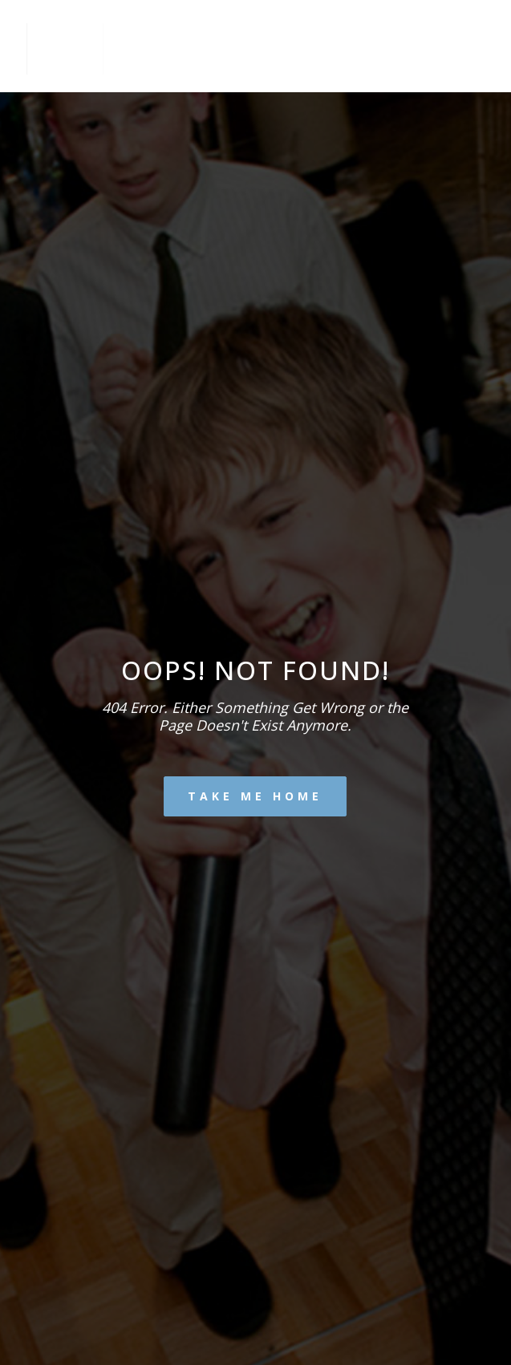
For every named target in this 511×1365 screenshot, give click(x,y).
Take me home (255, 796)
